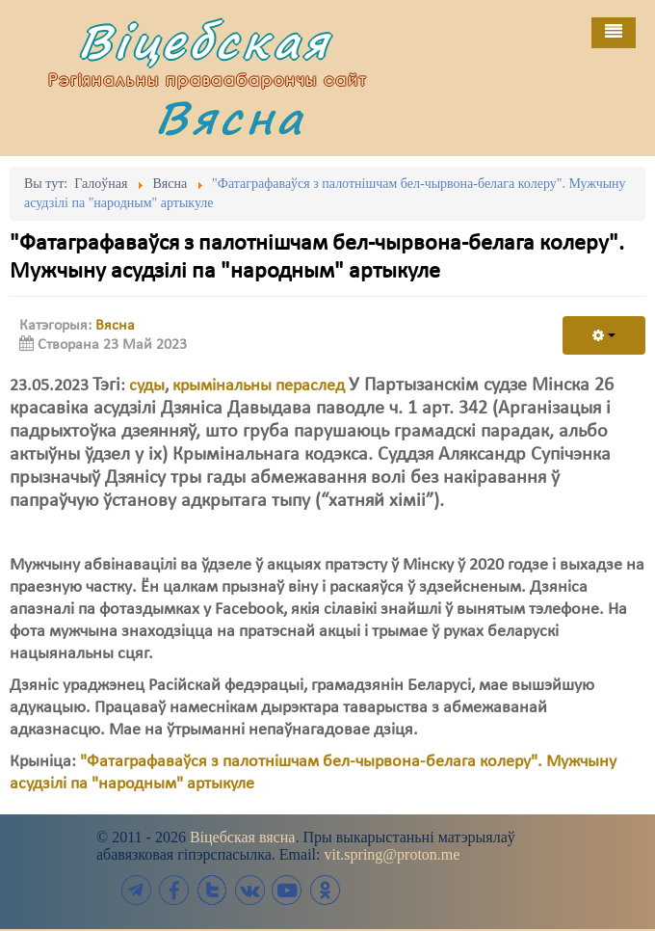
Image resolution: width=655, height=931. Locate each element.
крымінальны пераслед (258, 386)
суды (147, 386)
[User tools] (604, 335)
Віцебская (204, 41)
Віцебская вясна (242, 837)
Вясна (230, 117)
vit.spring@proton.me (391, 854)
